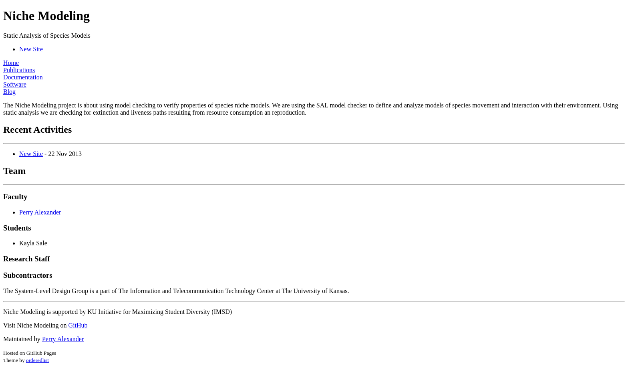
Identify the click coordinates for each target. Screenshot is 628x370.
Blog (9, 91)
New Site (31, 49)
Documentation (23, 77)
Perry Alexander (40, 212)
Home (11, 62)
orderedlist (37, 360)
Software (14, 84)
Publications (19, 70)
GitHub (78, 325)
